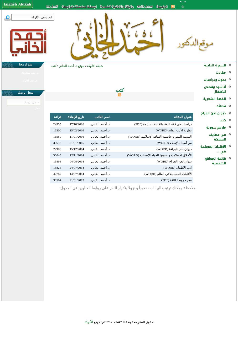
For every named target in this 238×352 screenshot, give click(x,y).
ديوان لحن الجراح (213, 113)
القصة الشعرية (214, 99)
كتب (223, 120)
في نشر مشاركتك (30, 73)
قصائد (221, 106)
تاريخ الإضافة (76, 117)
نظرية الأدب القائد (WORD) (174, 130)
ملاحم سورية (216, 127)
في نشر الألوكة (29, 80)
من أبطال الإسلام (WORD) (174, 143)
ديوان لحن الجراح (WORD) (174, 161)
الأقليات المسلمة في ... (213, 149)
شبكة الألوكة (95, 66)
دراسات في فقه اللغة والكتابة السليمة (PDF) (163, 124)
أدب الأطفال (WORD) (177, 167)
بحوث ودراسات (215, 80)
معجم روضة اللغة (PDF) (176, 180)
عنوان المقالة (183, 117)
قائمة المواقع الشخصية (215, 161)
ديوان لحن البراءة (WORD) (174, 149)
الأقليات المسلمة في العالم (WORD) (168, 174)
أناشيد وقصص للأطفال (215, 89)
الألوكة (89, 322)
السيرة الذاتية (215, 65)
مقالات (221, 73)
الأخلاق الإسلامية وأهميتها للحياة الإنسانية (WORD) (159, 155)
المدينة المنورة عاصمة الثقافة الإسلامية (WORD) (160, 136)
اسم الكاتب (102, 117)
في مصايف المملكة (217, 137)
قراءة (57, 117)
